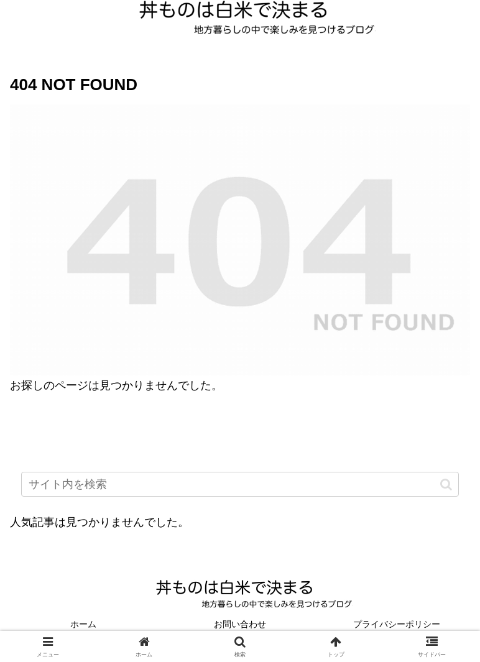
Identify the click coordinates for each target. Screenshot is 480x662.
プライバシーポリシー (396, 624)
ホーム (83, 624)
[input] (240, 484)
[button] (446, 484)
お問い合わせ (240, 624)
